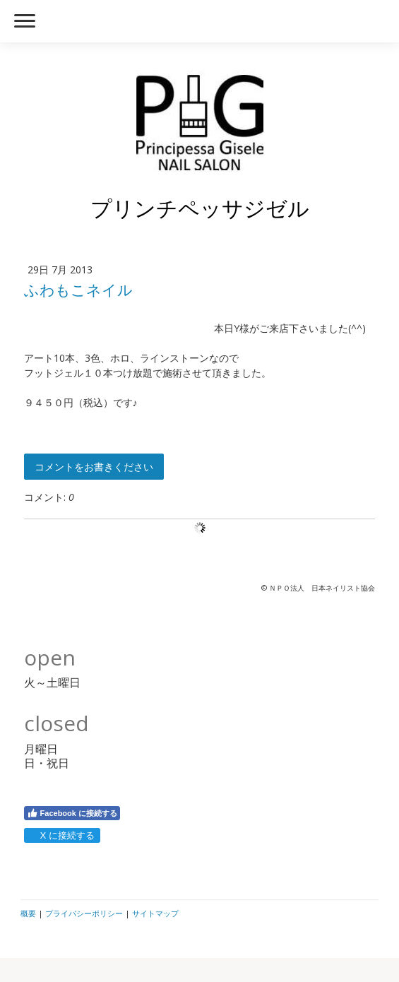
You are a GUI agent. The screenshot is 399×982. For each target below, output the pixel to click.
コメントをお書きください (94, 466)
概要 (28, 913)
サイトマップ (155, 913)
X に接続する (61, 835)
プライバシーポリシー (84, 913)
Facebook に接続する (72, 813)
